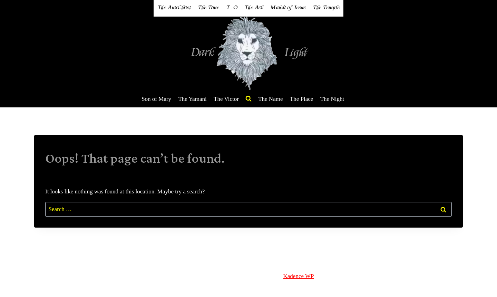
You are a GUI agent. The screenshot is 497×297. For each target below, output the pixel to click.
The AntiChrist (174, 8)
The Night (332, 99)
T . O (231, 8)
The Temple (326, 8)
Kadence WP (298, 276)
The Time (208, 8)
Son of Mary (156, 99)
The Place (301, 99)
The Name (270, 99)
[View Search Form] (248, 99)
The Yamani (192, 99)
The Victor (226, 99)
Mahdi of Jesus (288, 8)
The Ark (253, 8)
